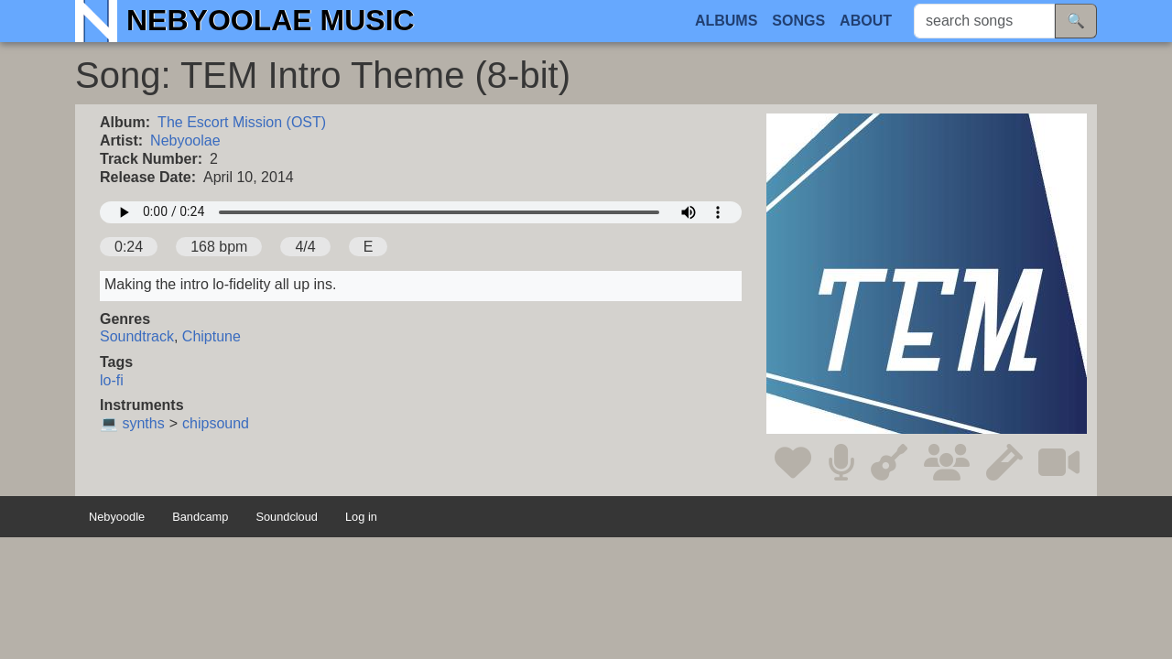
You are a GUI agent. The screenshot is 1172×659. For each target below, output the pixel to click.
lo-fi (112, 380)
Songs (798, 20)
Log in (361, 517)
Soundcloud (286, 517)
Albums (726, 20)
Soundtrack (137, 336)
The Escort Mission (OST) (241, 122)
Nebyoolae (185, 140)
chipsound (215, 423)
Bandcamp (200, 517)
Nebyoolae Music (270, 20)
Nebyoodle (117, 517)
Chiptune (211, 336)
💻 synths (132, 423)
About (866, 20)
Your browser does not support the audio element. (421, 212)
